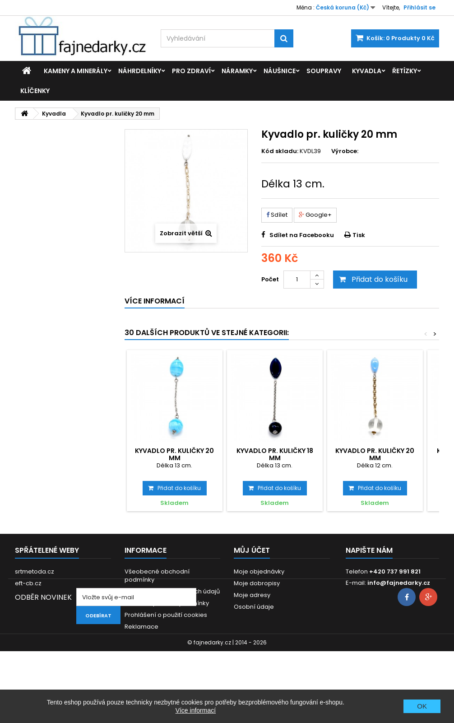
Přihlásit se (419, 7)
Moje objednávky (259, 571)
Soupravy (323, 70)
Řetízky (404, 70)
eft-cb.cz (28, 583)
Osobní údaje (254, 606)
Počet (270, 279)
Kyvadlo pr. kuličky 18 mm (274, 454)
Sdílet (276, 214)
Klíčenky (35, 90)
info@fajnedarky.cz (398, 582)
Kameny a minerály (75, 70)
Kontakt (136, 638)
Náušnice (280, 70)
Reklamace (141, 626)
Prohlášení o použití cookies (166, 615)
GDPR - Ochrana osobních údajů (172, 591)
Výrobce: (344, 151)
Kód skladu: (279, 151)
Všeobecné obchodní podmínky (157, 575)
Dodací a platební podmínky (167, 603)
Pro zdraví (191, 70)
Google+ (315, 214)
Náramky (237, 70)
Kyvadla (366, 70)
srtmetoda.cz (34, 571)
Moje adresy (252, 595)
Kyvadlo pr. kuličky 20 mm (174, 454)
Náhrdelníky (139, 70)
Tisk (358, 235)
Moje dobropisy (257, 583)
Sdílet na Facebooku (301, 235)
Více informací (196, 710)
